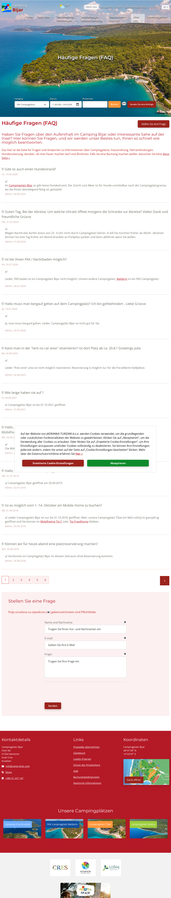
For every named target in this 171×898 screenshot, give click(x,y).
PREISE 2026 (91, 7)
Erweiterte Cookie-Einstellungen (53, 463)
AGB (75, 771)
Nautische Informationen (87, 783)
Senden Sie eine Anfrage (141, 104)
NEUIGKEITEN (107, 7)
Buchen (114, 104)
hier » (79, 454)
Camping (19, 98)
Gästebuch (79, 753)
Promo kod (87, 98)
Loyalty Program (82, 759)
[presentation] (70, 691)
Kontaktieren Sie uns (135, 7)
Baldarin (122, 279)
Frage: (48, 654)
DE (164, 7)
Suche (154, 7)
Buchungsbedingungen (86, 777)
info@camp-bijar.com (16, 766)
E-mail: (49, 638)
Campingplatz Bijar (21, 185)
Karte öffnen (134, 779)
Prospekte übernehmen (86, 747)
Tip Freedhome (79, 521)
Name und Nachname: (59, 622)
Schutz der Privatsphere (86, 765)
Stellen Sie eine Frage (153, 124)
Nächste (164, 580)
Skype (7, 772)
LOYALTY (119, 7)
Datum (53, 98)
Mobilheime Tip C (51, 521)
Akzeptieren (118, 463)
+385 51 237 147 (12, 778)
